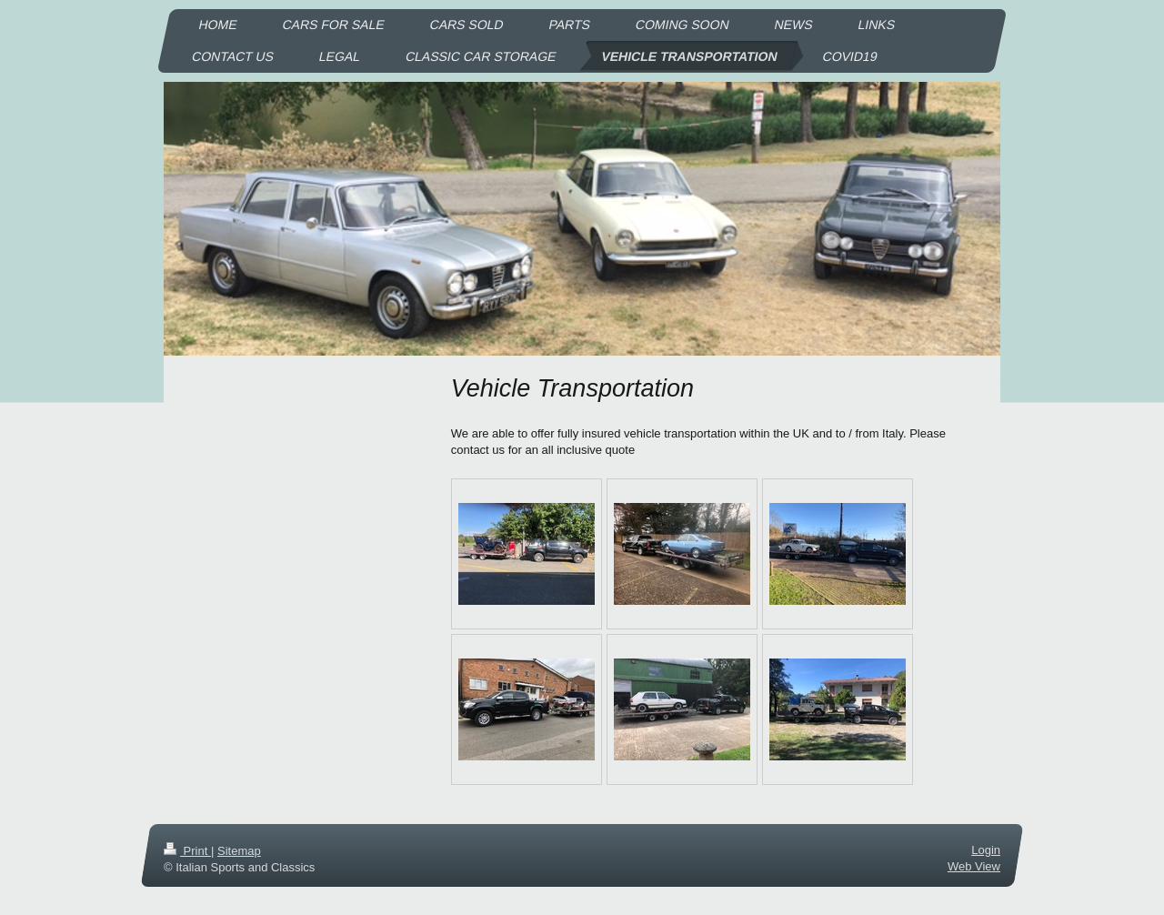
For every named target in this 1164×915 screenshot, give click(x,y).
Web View (974, 867)
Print (187, 851)
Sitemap (239, 851)
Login (985, 850)
